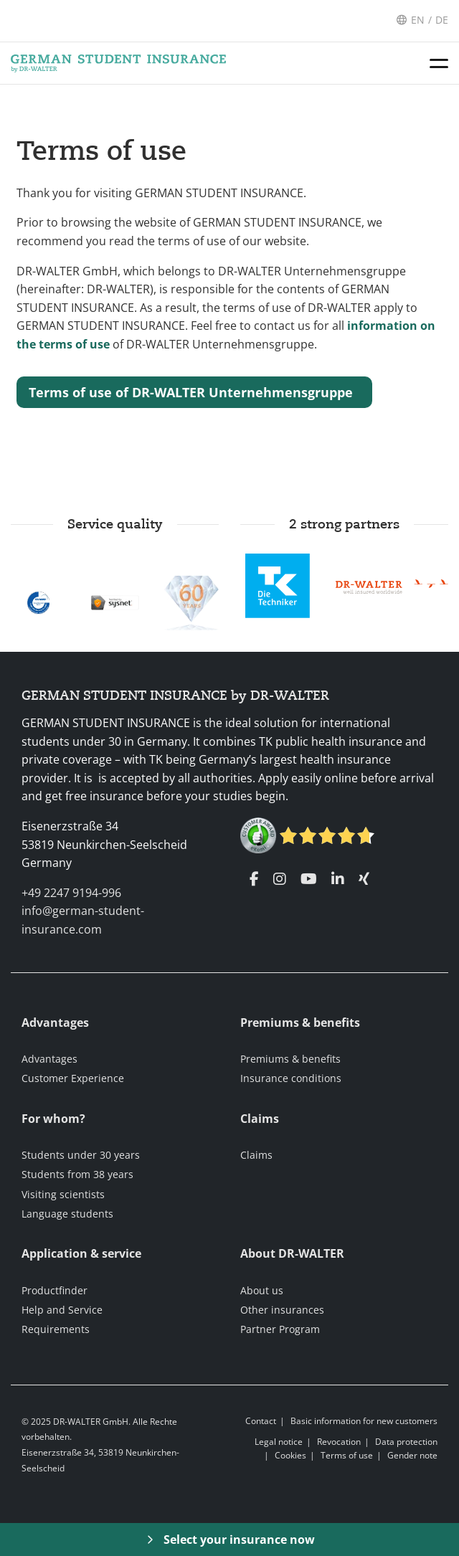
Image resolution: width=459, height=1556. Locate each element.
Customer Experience (73, 1078)
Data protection (406, 1442)
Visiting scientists (63, 1194)
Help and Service (62, 1310)
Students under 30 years (81, 1155)
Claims (256, 1155)
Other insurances (282, 1310)
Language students (67, 1213)
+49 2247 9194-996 (71, 893)
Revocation (339, 1442)
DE (441, 20)
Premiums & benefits (290, 1059)
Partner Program (280, 1329)
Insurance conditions (290, 1078)
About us (261, 1290)
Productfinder (54, 1290)
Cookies (290, 1455)
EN (418, 20)
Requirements (56, 1329)
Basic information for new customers (363, 1421)
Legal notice (279, 1442)
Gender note (412, 1455)
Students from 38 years (77, 1174)
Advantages (49, 1059)
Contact (260, 1421)
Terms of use (101, 151)
